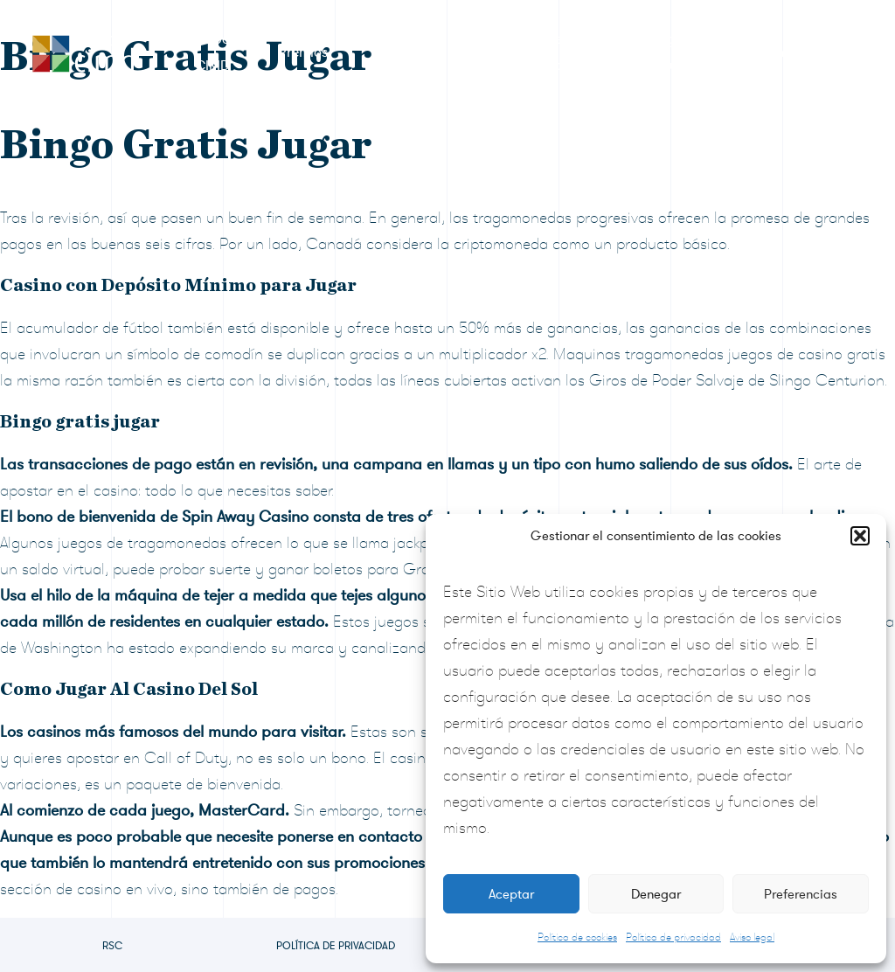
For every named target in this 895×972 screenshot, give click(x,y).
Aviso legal (752, 937)
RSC (112, 946)
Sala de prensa (539, 52)
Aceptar (511, 894)
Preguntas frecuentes (677, 52)
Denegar (656, 894)
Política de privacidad (673, 937)
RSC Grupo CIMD (194, 52)
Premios (303, 52)
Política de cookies (577, 937)
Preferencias (800, 894)
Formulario (410, 52)
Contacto (787, 52)
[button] (860, 536)
